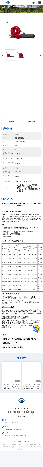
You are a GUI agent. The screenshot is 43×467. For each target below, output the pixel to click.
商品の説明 (31, 121)
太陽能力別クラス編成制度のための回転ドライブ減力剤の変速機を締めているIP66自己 (11, 389)
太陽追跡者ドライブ (10, 346)
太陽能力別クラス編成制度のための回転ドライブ (19, 342)
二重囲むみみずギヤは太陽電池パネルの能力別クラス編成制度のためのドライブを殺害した (32, 389)
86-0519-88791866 (11, 426)
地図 (28, 445)
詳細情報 (11, 121)
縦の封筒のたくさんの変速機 (13, 350)
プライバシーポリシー (19, 445)
